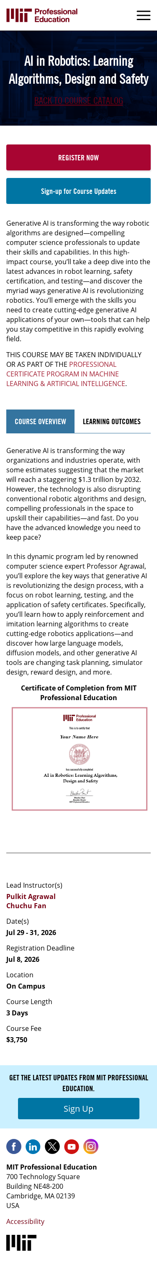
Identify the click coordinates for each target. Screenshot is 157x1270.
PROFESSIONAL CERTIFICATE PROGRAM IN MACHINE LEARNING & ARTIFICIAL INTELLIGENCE (65, 374)
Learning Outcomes (112, 421)
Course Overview (40, 421)
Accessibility (25, 1221)
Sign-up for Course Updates (78, 191)
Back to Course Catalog (78, 100)
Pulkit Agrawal (31, 896)
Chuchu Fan (26, 905)
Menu (143, 15)
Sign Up (78, 1108)
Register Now (78, 157)
